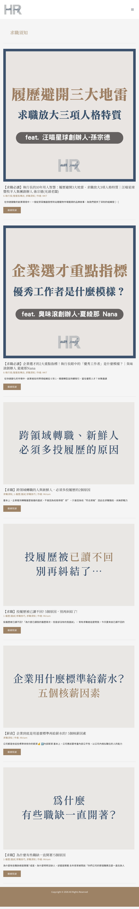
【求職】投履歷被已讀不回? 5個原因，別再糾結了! (40, 612)
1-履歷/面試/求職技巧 (25, 494)
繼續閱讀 (12, 209)
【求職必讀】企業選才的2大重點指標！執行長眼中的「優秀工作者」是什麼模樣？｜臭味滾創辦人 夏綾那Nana (68, 366)
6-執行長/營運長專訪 (14, 195)
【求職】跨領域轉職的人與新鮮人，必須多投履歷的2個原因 (46, 490)
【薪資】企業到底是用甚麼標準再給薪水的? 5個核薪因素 (44, 734)
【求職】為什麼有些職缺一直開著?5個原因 (34, 856)
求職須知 (30, 195)
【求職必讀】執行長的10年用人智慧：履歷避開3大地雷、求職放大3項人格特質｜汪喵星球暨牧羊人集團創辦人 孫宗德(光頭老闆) (69, 189)
